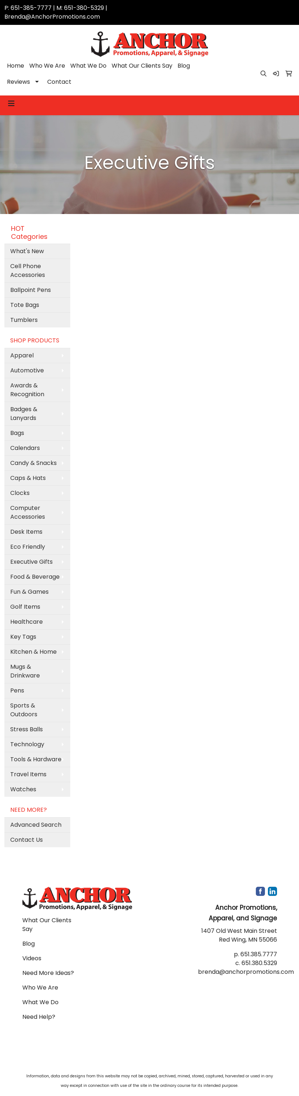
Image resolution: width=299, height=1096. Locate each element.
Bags (17, 433)
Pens (17, 690)
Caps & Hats (28, 478)
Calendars (25, 448)
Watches (23, 789)
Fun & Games (29, 592)
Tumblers (24, 320)
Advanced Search (35, 825)
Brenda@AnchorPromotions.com (52, 16)
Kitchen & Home (33, 652)
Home (15, 65)
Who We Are (47, 65)
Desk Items (26, 532)
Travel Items (28, 774)
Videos (31, 958)
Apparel (22, 355)
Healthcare (26, 622)
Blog (183, 65)
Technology (27, 744)
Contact (59, 82)
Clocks (20, 493)
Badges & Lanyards (23, 413)
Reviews (18, 82)
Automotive (27, 370)
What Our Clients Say (142, 65)
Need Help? (38, 1017)
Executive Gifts (31, 562)
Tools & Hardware (35, 759)
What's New (27, 251)
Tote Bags (24, 305)
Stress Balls (26, 729)
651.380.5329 (259, 963)
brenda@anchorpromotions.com (246, 972)
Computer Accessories (27, 512)
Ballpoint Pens (30, 290)
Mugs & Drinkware (25, 671)
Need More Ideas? (48, 973)
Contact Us (26, 840)
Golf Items (25, 607)
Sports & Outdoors (23, 709)
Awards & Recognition (27, 389)
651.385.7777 (258, 954)
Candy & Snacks (33, 463)
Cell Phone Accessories (27, 270)
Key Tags (23, 637)
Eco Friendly (27, 547)
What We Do (88, 65)
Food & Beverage (35, 577)
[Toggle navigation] (11, 103)
